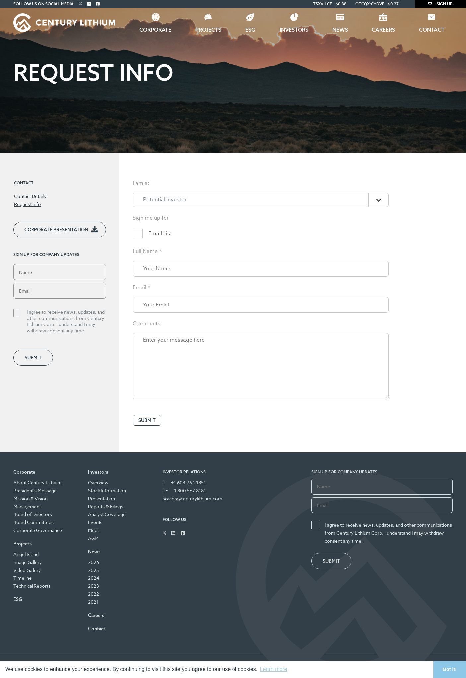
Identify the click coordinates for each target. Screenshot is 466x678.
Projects (208, 29)
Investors (294, 29)
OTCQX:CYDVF (369, 3)
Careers (383, 29)
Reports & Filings (105, 506)
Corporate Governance (37, 530)
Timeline (22, 578)
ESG (250, 29)
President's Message (35, 490)
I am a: (141, 201)
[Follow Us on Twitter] (80, 3)
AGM (93, 538)
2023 (93, 586)
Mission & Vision (30, 498)
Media (94, 530)
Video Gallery (27, 570)
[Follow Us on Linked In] (89, 3)
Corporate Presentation (56, 230)
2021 (93, 602)
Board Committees (33, 522)
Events (95, 522)
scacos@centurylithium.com (192, 498)
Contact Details (30, 196)
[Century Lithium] (64, 22)
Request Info (27, 204)
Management (27, 506)
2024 (93, 578)
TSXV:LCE (322, 3)
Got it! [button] (450, 669)
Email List (160, 251)
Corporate (155, 29)
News (340, 29)
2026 (93, 562)
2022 (93, 594)
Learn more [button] (273, 669)
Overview (98, 482)
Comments (146, 341)
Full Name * (147, 269)
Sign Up (440, 3)
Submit (33, 358)
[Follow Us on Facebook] (98, 3)
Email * (141, 305)
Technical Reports (32, 586)
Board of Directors (32, 514)
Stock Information (107, 490)
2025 (93, 570)
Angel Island (26, 554)
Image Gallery (27, 562)
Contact (432, 29)
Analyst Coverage (107, 514)
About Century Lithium (37, 482)
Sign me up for (151, 235)
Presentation (101, 498)
